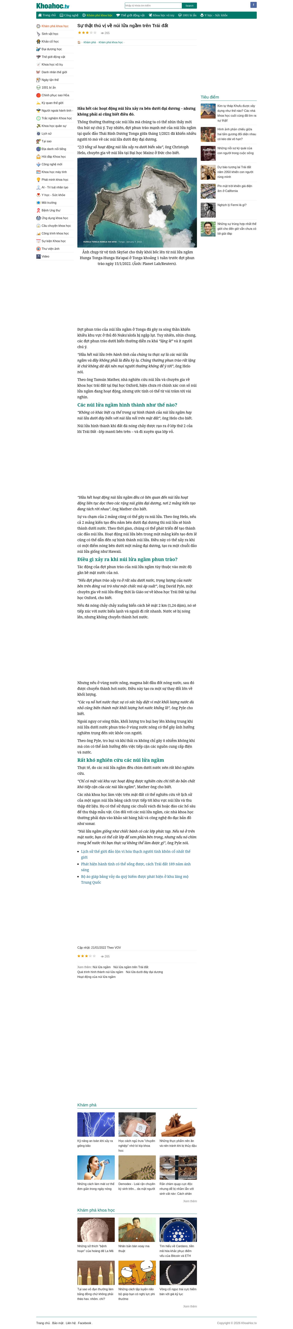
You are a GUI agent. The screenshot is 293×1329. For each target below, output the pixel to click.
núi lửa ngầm (102, 966)
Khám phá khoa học (97, 15)
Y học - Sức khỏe (214, 15)
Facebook (84, 1322)
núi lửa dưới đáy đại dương (144, 971)
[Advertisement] (137, 75)
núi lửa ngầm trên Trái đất (130, 966)
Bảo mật (57, 1322)
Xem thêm (190, 1200)
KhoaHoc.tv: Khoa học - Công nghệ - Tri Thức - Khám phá (56, 6)
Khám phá (90, 42)
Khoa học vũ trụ (161, 15)
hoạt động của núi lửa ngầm (96, 976)
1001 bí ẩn (187, 15)
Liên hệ (71, 1322)
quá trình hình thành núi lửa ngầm (100, 971)
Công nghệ (69, 15)
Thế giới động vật (130, 15)
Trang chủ (47, 15)
